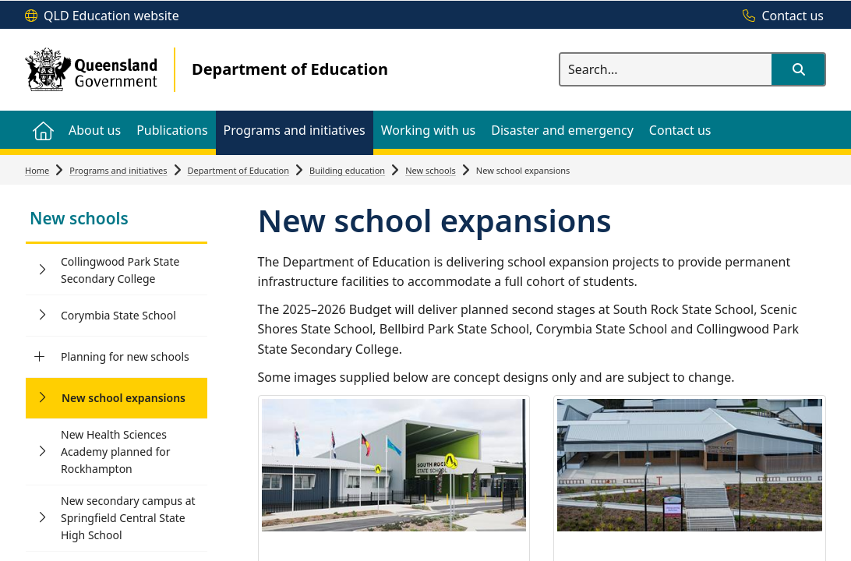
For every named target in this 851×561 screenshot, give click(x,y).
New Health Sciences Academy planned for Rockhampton (116, 451)
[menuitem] (43, 130)
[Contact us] (779, 16)
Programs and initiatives (118, 170)
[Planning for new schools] (39, 357)
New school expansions (123, 397)
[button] (798, 69)
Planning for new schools (125, 356)
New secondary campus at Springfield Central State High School (128, 517)
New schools (430, 170)
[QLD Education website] (102, 16)
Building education (347, 170)
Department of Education (239, 170)
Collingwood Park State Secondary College (120, 270)
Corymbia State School (118, 315)
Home (37, 170)
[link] (116, 220)
